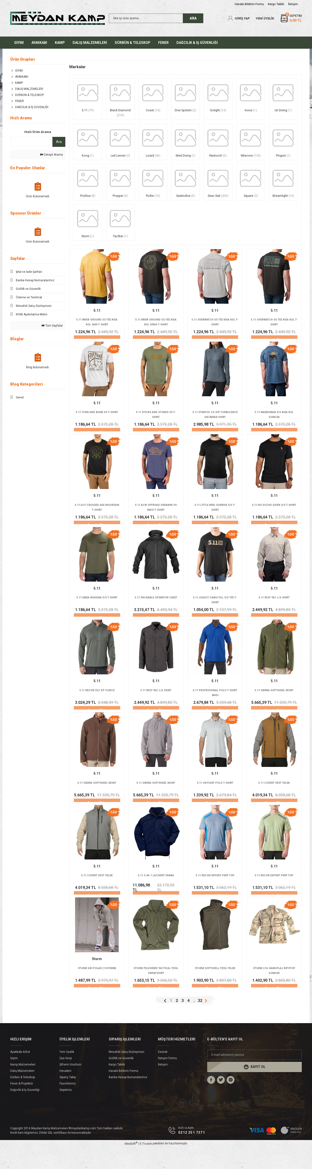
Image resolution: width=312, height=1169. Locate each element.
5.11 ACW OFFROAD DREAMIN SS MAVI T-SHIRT (156, 520)
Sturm (97, 979)
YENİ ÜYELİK (265, 18)
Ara (59, 142)
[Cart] (291, 18)
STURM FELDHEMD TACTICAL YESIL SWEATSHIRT (156, 991)
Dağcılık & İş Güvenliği (24, 1111)
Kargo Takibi (117, 1086)
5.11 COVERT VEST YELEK (274, 800)
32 (200, 1022)
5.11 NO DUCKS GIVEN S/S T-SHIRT (274, 520)
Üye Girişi (65, 1079)
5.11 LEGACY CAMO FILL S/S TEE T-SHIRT (215, 614)
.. (194, 1022)
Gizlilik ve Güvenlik (121, 1079)
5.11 (97, 320)
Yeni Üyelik (66, 1073)
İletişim (163, 1086)
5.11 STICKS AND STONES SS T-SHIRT (156, 426)
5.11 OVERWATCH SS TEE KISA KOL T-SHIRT (215, 332)
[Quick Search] (30, 141)
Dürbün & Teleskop (22, 1098)
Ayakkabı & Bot (20, 1073)
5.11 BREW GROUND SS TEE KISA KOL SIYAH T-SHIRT (156, 332)
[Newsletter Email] (254, 1076)
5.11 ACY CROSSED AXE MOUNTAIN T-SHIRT (97, 520)
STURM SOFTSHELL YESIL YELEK (215, 991)
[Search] (156, 18)
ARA (193, 18)
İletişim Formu (167, 1079)
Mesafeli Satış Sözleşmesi (126, 1073)
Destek (162, 1073)
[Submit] (254, 1088)
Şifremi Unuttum (70, 1086)
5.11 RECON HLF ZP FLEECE (97, 706)
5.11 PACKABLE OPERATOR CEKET (156, 614)
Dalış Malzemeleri (22, 1092)
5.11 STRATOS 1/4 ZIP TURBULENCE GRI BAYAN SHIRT (215, 426)
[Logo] (57, 18)
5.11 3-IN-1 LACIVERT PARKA (156, 894)
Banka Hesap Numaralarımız (128, 1098)
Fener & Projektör (21, 1105)
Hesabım (65, 1092)
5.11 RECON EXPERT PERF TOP (215, 894)
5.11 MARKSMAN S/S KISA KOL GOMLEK (274, 426)
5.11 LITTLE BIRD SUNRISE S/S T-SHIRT (215, 520)
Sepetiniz (65, 1111)
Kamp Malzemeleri (22, 1086)
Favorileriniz (67, 1105)
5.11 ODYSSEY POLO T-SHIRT (215, 800)
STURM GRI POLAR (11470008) (97, 988)
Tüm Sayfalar (52, 325)
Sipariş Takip (67, 1098)
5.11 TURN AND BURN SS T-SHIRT (97, 426)
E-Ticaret (146, 1165)
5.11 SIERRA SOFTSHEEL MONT (274, 706)
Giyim (14, 1079)
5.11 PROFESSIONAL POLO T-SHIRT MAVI (215, 708)
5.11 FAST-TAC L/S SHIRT (274, 611)
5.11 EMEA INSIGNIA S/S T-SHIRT (97, 614)
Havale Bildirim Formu (123, 1092)
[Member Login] (238, 18)
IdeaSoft (131, 1165)
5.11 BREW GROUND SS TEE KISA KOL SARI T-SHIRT (97, 332)
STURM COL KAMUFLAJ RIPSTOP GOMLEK (274, 991)
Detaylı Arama (51, 154)
